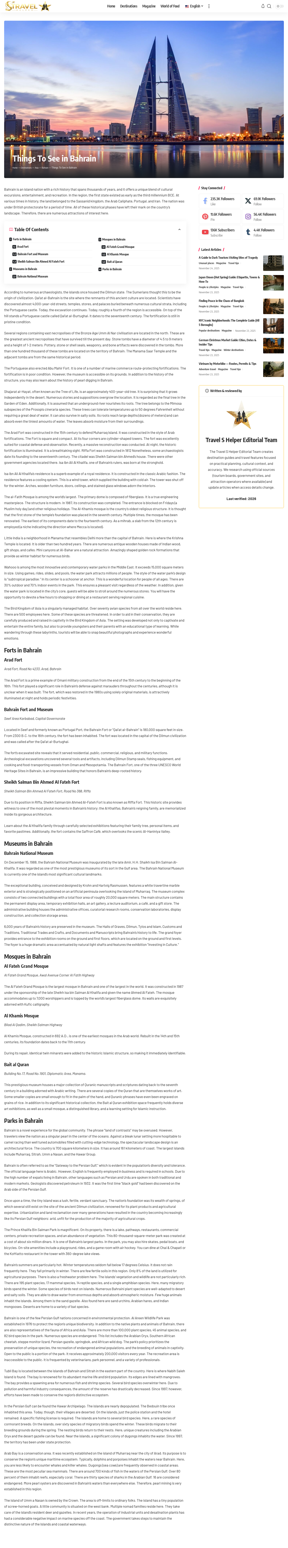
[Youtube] (220, 232)
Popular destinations (210, 331)
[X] (263, 201)
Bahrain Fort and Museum (33, 254)
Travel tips (235, 263)
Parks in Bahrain (112, 269)
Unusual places (207, 263)
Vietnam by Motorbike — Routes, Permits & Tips (227, 364)
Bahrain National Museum (32, 276)
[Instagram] (263, 216)
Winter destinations (236, 350)
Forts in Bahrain (22, 239)
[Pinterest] (220, 216)
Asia (40, 167)
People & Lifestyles (209, 287)
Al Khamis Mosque (118, 254)
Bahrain (50, 167)
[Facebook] (220, 201)
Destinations (28, 167)
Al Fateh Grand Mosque (120, 247)
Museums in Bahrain (25, 269)
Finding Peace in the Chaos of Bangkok (221, 301)
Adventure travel (208, 370)
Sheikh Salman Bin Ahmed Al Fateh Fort (41, 261)
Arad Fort (23, 246)
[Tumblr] (263, 232)
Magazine (222, 263)
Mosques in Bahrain (113, 239)
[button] (209, 6)
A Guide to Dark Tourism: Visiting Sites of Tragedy (228, 257)
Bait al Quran (114, 261)
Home (15, 167)
